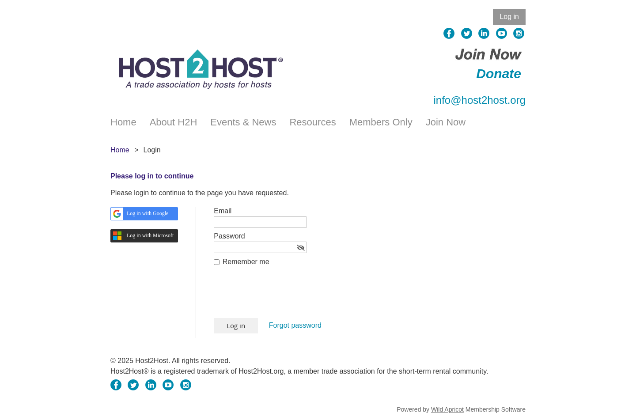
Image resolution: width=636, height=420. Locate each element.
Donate (498, 73)
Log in (509, 16)
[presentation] (281, 296)
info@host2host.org (480, 100)
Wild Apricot (447, 409)
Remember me (246, 261)
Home (119, 150)
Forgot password (295, 325)
